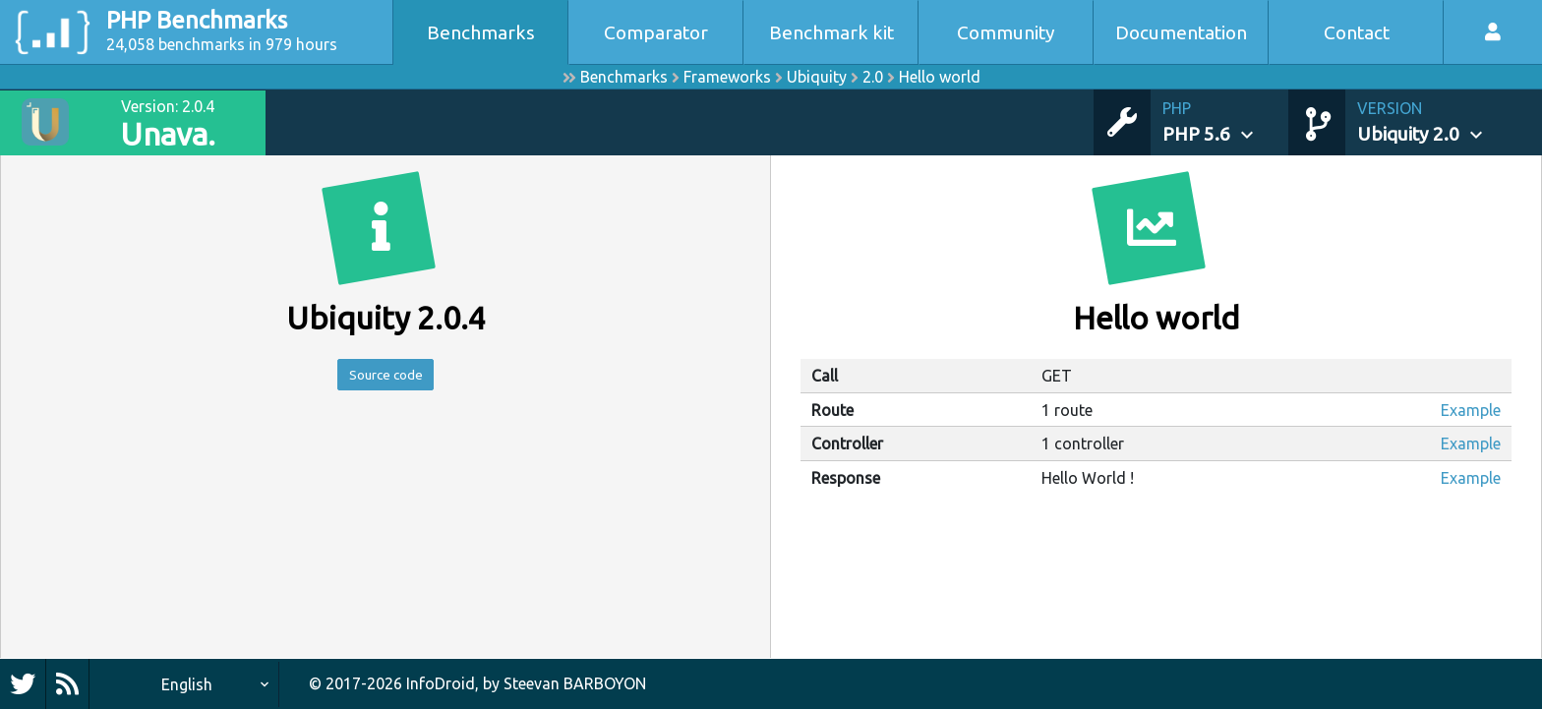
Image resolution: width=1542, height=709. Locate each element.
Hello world (939, 77)
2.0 (872, 77)
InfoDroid (440, 683)
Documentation (1181, 32)
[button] (1225, 122)
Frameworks (727, 77)
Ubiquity (817, 77)
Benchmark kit (831, 32)
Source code (385, 377)
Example (1471, 410)
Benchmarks (481, 32)
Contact (1357, 32)
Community (1006, 32)
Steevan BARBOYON (575, 683)
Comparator (656, 32)
